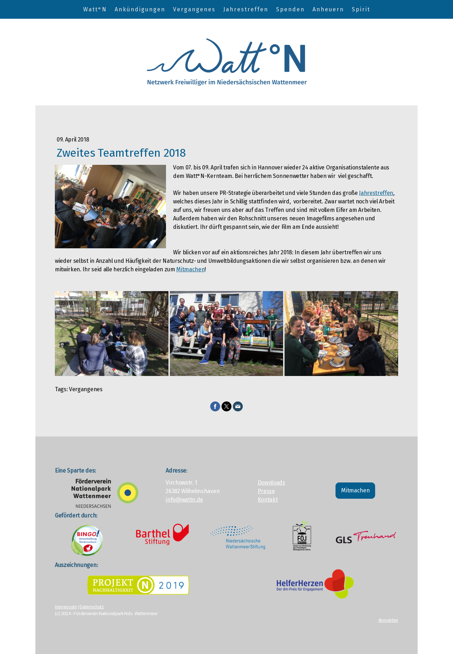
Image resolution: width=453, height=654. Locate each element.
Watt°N (95, 9)
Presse (266, 491)
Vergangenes (194, 9)
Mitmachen (190, 269)
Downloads (271, 482)
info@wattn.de (184, 499)
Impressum (66, 606)
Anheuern (328, 9)
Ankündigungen (140, 9)
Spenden (290, 9)
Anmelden (388, 620)
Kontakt (268, 499)
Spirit (361, 9)
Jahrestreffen (245, 9)
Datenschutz (92, 606)
